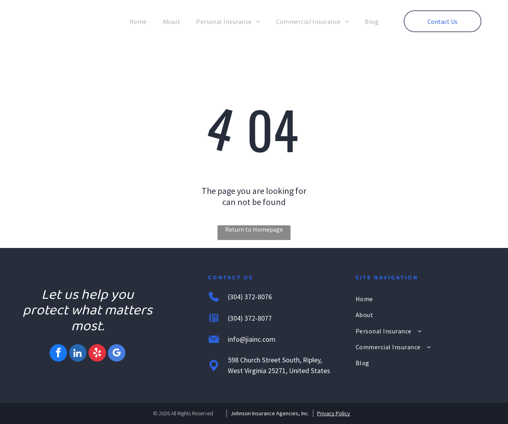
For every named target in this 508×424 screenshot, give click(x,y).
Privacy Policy (333, 413)
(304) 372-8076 (250, 296)
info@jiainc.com (251, 339)
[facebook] (58, 354)
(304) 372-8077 (250, 318)
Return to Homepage (254, 229)
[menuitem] (138, 21)
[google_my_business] (116, 354)
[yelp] (97, 354)
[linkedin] (78, 354)
